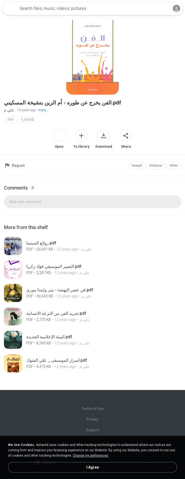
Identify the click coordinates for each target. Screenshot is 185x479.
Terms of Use (92, 408)
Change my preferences (90, 455)
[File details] (63, 246)
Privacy (92, 419)
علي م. (9, 110)
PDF (10, 120)
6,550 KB (27, 120)
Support (92, 430)
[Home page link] (10, 8)
